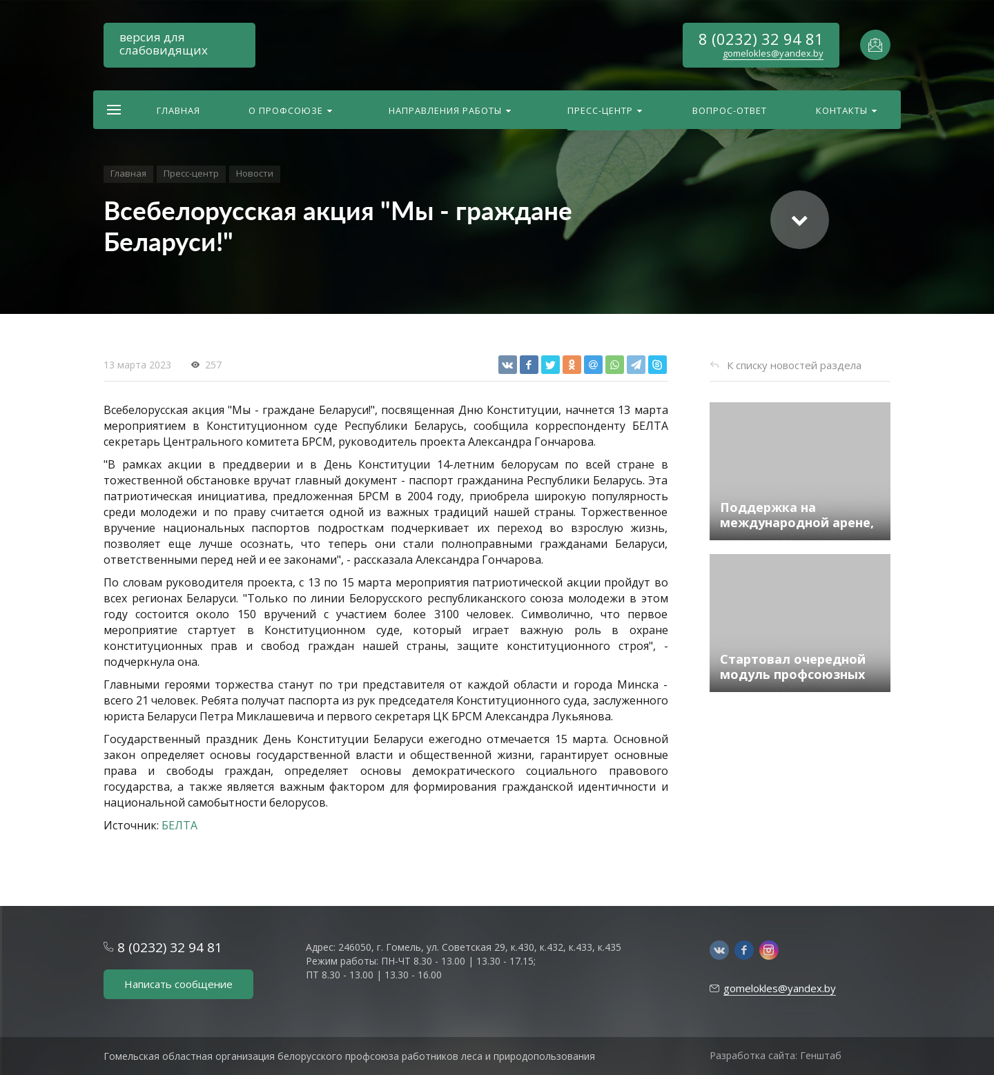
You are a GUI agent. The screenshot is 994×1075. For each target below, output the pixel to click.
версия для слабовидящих (163, 43)
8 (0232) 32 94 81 (761, 38)
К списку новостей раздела (794, 365)
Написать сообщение (178, 984)
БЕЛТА (179, 825)
